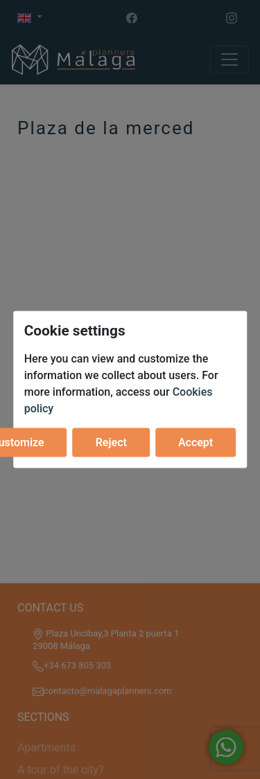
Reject (111, 441)
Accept (195, 441)
